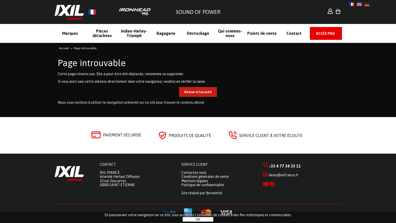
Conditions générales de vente (205, 177)
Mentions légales (194, 181)
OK (197, 219)
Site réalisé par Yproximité (201, 193)
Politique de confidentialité (202, 185)
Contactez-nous (193, 173)
